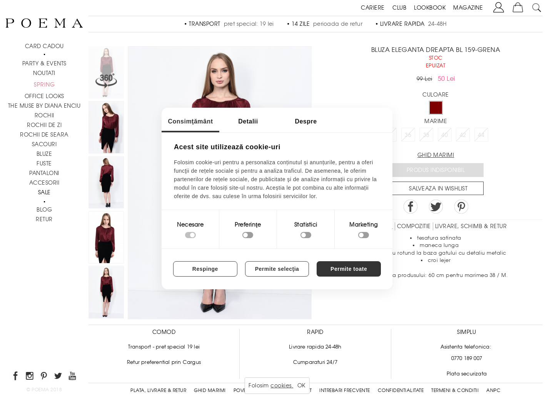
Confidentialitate (401, 390)
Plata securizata (467, 374)
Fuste (44, 163)
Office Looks (44, 96)
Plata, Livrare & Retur (158, 390)
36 (408, 135)
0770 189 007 (466, 358)
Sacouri (44, 144)
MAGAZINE (468, 8)
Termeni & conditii (455, 390)
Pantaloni (44, 173)
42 (463, 135)
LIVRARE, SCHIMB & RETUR (471, 226)
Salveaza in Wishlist (438, 188)
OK (301, 385)
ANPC (493, 390)
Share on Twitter (436, 207)
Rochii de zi (44, 125)
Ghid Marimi (210, 390)
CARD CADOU (44, 46)
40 (444, 135)
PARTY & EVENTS (44, 63)
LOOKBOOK (430, 8)
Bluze (44, 154)
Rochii (44, 115)
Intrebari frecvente (344, 390)
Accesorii (44, 183)
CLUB (399, 8)
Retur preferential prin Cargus (164, 362)
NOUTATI (44, 73)
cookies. (281, 385)
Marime (435, 121)
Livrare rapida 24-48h (315, 347)
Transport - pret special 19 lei (164, 347)
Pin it (461, 207)
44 (481, 135)
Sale (44, 192)
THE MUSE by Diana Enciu (44, 106)
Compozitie (414, 226)
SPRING (44, 85)
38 (426, 135)
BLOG (44, 210)
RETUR (44, 219)
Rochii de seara (44, 135)
